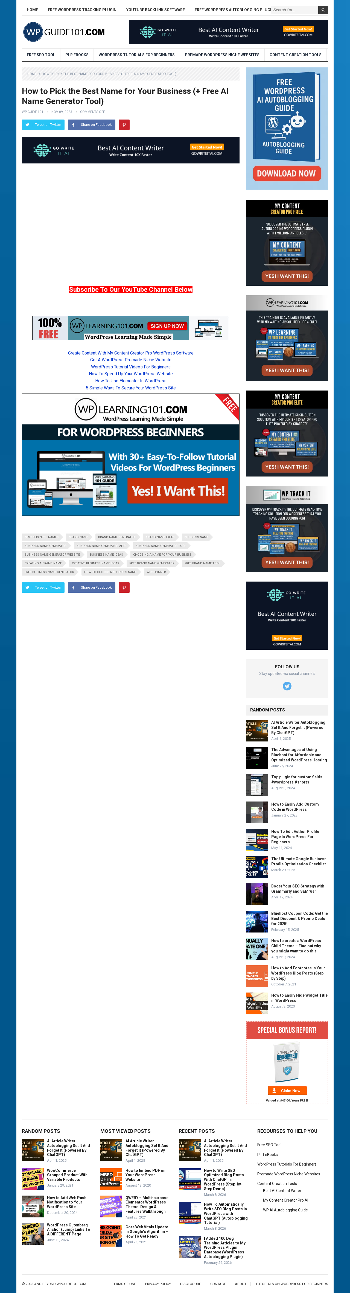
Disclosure (190, 1284)
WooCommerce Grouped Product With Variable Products (67, 1175)
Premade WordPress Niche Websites (222, 55)
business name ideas (106, 554)
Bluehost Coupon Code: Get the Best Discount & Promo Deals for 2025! (299, 918)
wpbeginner (156, 572)
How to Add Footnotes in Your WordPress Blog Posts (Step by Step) (298, 973)
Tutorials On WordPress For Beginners (292, 1284)
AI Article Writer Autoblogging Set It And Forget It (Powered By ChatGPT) (298, 727)
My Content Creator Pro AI (285, 1200)
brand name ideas (160, 537)
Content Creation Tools (296, 55)
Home (32, 10)
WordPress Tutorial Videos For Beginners (131, 367)
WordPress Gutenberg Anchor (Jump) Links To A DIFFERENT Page (68, 1230)
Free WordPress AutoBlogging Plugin (234, 10)
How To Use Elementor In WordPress (131, 380)
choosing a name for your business (162, 554)
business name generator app (101, 546)
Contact (218, 1284)
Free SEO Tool (41, 55)
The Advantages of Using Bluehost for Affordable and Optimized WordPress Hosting (299, 754)
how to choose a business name (110, 572)
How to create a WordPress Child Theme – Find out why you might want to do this (296, 946)
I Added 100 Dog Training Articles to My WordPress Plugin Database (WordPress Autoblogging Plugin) (225, 1247)
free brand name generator (151, 563)
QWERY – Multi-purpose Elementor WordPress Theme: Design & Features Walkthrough (147, 1205)
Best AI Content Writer (282, 1190)
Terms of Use (124, 1284)
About (240, 1284)
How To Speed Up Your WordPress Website (131, 373)
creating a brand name (43, 563)
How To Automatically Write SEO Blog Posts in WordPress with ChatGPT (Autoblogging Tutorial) (226, 1213)
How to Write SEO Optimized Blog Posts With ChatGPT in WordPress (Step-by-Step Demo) (224, 1179)
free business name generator (49, 572)
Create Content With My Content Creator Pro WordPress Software (131, 353)
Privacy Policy (158, 1284)
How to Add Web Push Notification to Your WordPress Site (66, 1202)
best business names (42, 537)
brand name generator (117, 537)
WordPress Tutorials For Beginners (137, 55)
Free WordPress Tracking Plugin (82, 10)
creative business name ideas (95, 563)
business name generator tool (161, 546)
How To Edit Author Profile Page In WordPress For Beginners (295, 836)
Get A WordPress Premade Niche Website (130, 359)
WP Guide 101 (32, 112)
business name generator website (52, 554)
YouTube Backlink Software (155, 10)
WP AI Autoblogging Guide (285, 1210)
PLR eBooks (77, 55)
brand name (78, 537)
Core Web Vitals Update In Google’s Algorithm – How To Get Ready (147, 1231)
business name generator (45, 546)
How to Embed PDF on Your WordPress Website (145, 1175)
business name (196, 537)
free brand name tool (202, 563)
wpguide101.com (71, 1284)
